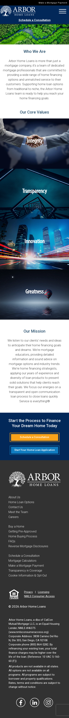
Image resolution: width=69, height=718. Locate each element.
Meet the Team (18, 512)
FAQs (11, 541)
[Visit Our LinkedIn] (34, 702)
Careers (13, 517)
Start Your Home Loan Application (34, 449)
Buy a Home (16, 526)
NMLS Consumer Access (39, 596)
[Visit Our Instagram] (48, 702)
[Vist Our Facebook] (20, 702)
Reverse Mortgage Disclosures (28, 546)
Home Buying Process (22, 536)
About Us (14, 497)
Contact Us (15, 507)
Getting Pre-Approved (22, 531)
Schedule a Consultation (35, 20)
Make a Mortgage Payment (53, 3)
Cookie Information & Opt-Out (27, 575)
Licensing (43, 592)
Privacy (28, 592)
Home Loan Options (21, 502)
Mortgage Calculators (22, 560)
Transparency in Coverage (25, 570)
